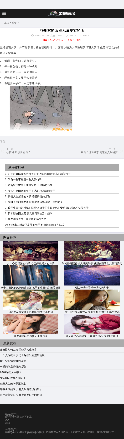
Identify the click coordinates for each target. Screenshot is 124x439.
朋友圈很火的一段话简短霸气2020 (27, 219)
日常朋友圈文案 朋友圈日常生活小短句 (30, 213)
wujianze (39, 35)
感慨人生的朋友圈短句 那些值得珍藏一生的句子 (35, 202)
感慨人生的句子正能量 (13, 383)
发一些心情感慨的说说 (13, 361)
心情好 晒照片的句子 (18, 152)
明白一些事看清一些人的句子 (24, 179)
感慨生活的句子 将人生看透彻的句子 (21, 389)
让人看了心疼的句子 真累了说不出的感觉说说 (92, 335)
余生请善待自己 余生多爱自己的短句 (21, 395)
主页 (6, 22)
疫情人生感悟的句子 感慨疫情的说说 (29, 196)
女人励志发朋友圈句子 (13, 378)
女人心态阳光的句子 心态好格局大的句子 (31, 190)
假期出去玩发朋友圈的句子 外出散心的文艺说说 (36, 224)
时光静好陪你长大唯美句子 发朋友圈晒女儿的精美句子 (39, 173)
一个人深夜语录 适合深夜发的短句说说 (22, 355)
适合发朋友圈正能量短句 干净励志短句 (30, 185)
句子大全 (40, 432)
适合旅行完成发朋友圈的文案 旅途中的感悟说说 (92, 310)
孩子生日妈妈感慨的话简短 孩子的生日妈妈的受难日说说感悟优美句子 (48, 207)
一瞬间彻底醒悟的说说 (13, 366)
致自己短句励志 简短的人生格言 (99, 152)
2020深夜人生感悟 (10, 372)
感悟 (14, 22)
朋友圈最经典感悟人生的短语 (30, 335)
